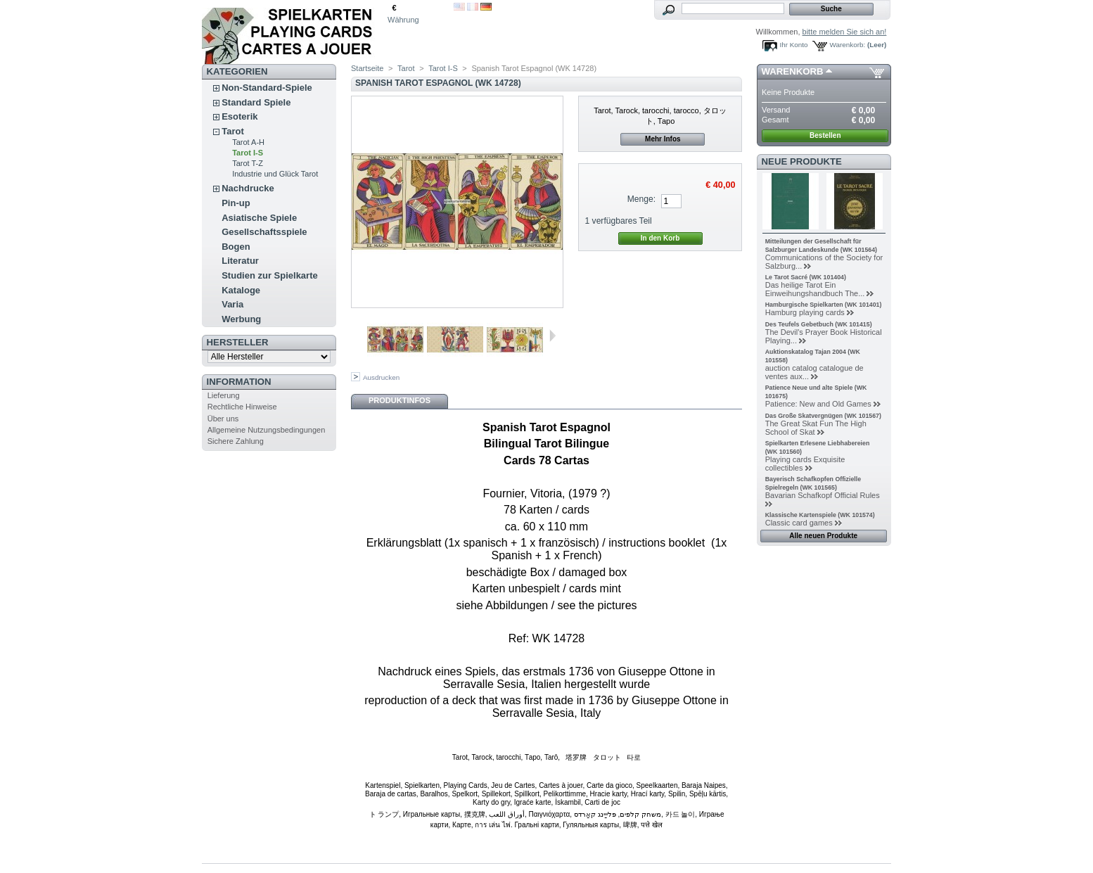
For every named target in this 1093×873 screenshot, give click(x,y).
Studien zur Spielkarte (270, 275)
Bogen (236, 246)
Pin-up (236, 203)
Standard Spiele (256, 102)
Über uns (223, 418)
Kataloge (241, 290)
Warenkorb (793, 71)
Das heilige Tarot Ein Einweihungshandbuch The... (815, 289)
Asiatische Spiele (259, 217)
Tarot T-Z (247, 163)
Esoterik (239, 116)
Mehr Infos (663, 139)
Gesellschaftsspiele (264, 232)
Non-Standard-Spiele (267, 87)
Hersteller (238, 342)
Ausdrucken (381, 377)
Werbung (241, 319)
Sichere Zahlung (235, 441)
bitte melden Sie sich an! (845, 31)
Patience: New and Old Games (818, 404)
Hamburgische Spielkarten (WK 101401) (823, 304)
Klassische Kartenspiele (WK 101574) (820, 514)
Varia (232, 304)
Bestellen (825, 135)
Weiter (552, 335)
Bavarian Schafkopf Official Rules (822, 495)
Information (239, 381)
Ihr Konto (794, 45)
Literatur (240, 260)
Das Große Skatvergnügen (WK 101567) (823, 415)
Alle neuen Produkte (823, 536)
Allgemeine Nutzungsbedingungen (266, 430)
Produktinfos (399, 400)
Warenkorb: (848, 45)
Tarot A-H (248, 142)
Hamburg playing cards (805, 312)
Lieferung (223, 395)
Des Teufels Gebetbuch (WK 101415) (818, 324)
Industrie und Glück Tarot (275, 174)
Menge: (641, 199)
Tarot (233, 131)
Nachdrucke (248, 188)
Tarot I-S (247, 152)
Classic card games (799, 522)
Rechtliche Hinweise (242, 406)
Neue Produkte (802, 161)
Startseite (367, 68)
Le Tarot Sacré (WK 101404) (805, 277)
